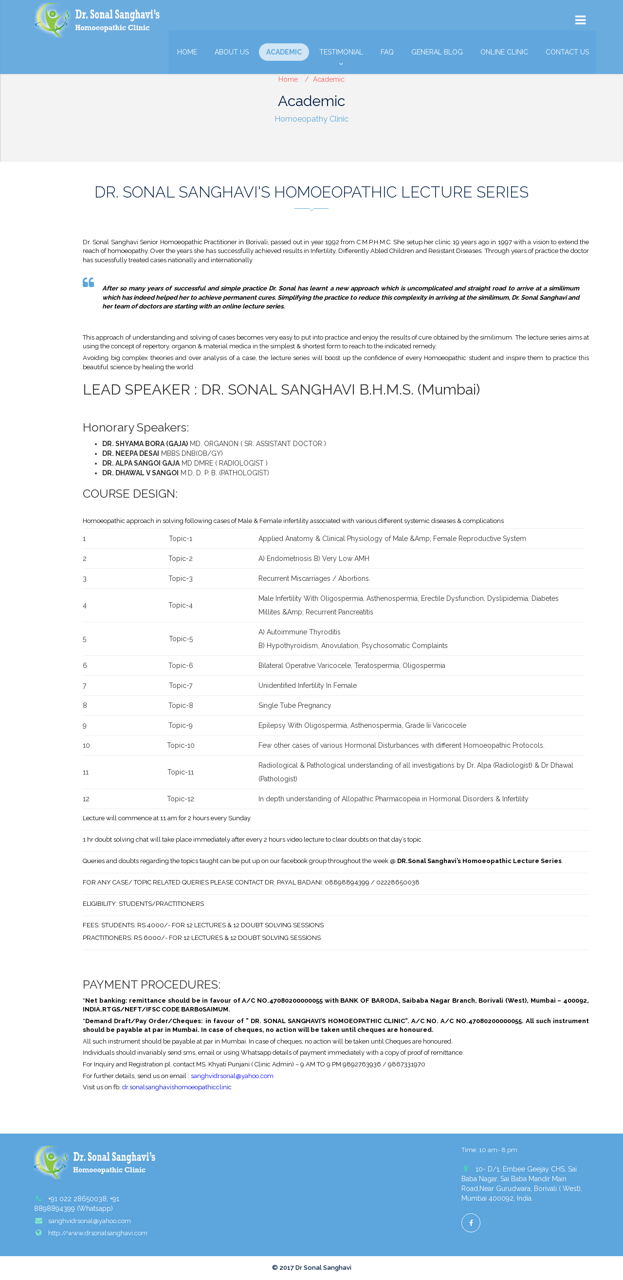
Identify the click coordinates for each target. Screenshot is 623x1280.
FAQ (387, 52)
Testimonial (341, 54)
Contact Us (567, 52)
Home (187, 52)
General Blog (437, 52)
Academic (284, 52)
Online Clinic (504, 52)
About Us (232, 52)
